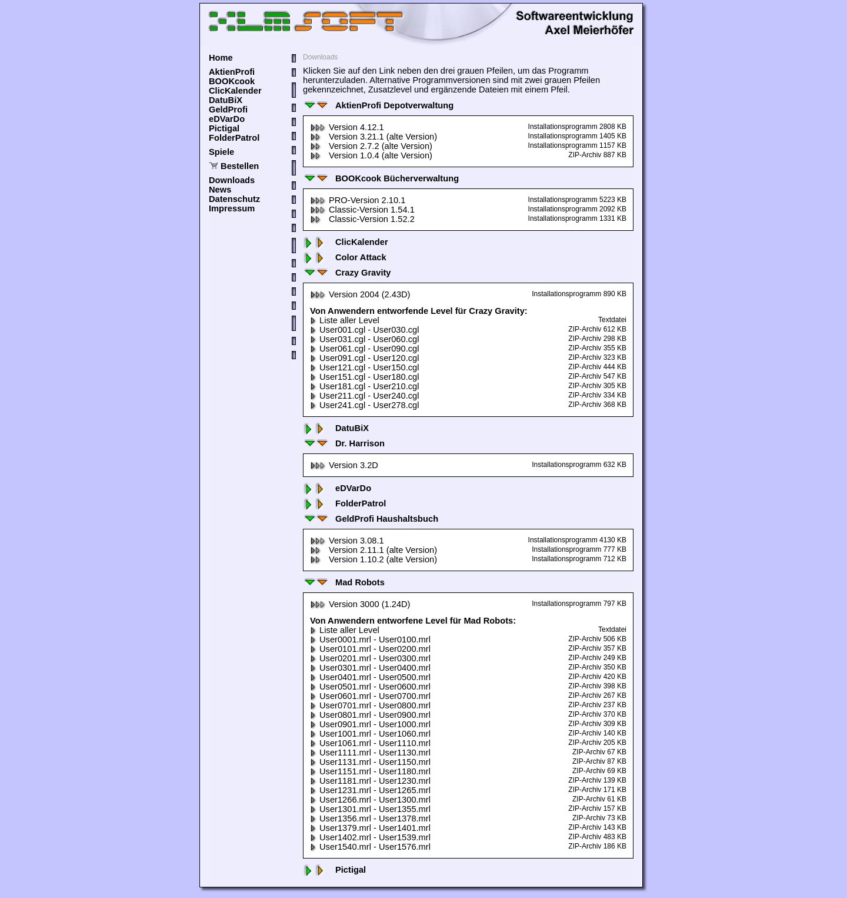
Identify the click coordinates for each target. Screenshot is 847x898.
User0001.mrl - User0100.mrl (370, 639)
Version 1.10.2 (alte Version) (373, 559)
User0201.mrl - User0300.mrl (370, 658)
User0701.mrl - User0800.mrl (370, 705)
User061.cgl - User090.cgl (364, 348)
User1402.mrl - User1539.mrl (370, 837)
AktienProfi (232, 72)
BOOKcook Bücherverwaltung (381, 178)
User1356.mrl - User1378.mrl (370, 818)
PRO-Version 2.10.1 (357, 200)
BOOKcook (232, 81)
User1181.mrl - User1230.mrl (370, 781)
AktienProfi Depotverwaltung (378, 105)
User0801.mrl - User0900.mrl (370, 715)
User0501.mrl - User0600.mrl (370, 686)
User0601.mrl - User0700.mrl (370, 696)
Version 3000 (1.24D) (360, 604)
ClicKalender (235, 90)
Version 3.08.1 (347, 540)
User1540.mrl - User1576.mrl (370, 846)
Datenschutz (234, 199)
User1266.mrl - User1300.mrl (370, 799)
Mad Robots (344, 582)
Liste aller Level (344, 320)
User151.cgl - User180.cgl (364, 377)
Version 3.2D (344, 465)
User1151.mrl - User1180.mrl (370, 771)
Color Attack (344, 257)
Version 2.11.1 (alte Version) (373, 550)
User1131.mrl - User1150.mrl (370, 762)
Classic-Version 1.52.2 (362, 219)
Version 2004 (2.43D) (360, 294)
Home (221, 57)
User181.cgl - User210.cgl (364, 386)
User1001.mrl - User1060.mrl (370, 733)
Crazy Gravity (347, 272)
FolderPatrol (234, 138)
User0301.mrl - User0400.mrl (370, 667)
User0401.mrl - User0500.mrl (370, 677)
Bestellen (240, 166)
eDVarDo (227, 119)
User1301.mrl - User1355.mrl (370, 809)
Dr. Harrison (344, 443)
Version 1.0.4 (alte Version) (371, 155)
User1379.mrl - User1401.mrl (370, 828)
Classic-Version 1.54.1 (362, 209)
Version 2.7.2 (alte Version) (371, 146)
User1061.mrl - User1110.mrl (370, 743)
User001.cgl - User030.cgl (364, 329)
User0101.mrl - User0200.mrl (370, 649)
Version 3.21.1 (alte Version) (373, 136)
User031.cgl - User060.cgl (364, 339)
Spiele (221, 152)
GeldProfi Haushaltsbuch (370, 518)
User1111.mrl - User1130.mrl (370, 752)
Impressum (232, 208)
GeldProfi (228, 109)
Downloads (232, 180)
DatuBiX (225, 100)
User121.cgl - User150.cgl (364, 367)
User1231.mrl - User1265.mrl (370, 790)
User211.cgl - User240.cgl (364, 395)
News (220, 189)
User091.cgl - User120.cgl (364, 358)
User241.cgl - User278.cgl (364, 405)
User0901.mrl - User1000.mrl (370, 724)
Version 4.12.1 (347, 127)
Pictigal (224, 128)
